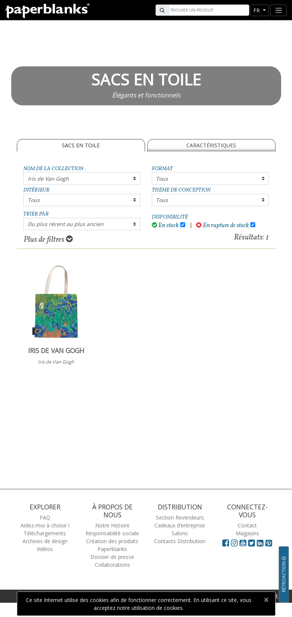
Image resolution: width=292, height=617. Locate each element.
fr (257, 10)
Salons (180, 533)
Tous (162, 178)
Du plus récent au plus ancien (65, 224)
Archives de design (44, 541)
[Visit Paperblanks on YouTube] (244, 543)
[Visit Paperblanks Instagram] (234, 543)
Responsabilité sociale (112, 533)
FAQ (45, 517)
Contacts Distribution (179, 541)
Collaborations (112, 564)
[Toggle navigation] (278, 10)
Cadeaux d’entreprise (179, 525)
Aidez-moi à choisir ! (45, 525)
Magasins (247, 533)
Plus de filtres (48, 239)
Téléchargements (45, 533)
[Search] (208, 10)
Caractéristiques (211, 145)
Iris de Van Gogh (48, 178)
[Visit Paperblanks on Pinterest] (268, 543)
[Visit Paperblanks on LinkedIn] (261, 543)
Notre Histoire (112, 525)
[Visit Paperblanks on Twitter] (252, 543)
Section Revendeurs (180, 517)
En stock (165, 225)
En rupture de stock (222, 225)
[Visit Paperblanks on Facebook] (225, 543)
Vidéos (45, 549)
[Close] (266, 600)
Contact (247, 525)
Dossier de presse (112, 556)
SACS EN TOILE (81, 145)
